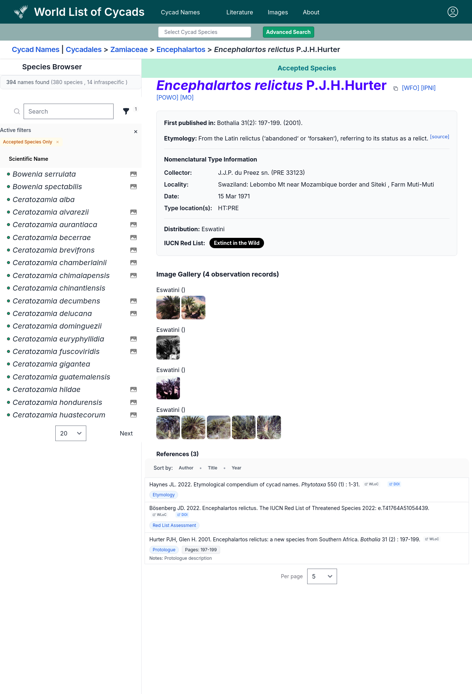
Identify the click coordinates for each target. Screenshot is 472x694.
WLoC (371, 484)
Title (213, 468)
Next (126, 433)
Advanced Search (288, 32)
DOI (394, 484)
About (311, 12)
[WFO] (410, 87)
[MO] (187, 97)
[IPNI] (428, 87)
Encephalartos (180, 49)
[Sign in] (452, 11)
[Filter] (126, 111)
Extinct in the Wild (236, 243)
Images (278, 12)
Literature (239, 12)
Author (186, 468)
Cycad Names (180, 12)
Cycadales (83, 49)
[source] (440, 136)
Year (236, 468)
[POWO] (167, 97)
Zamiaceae (129, 49)
